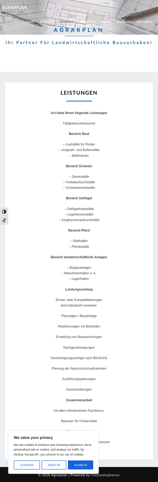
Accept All (80, 465)
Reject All (54, 465)
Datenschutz (145, 21)
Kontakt (105, 21)
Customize (27, 465)
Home (30, 21)
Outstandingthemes (105, 475)
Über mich (47, 21)
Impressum (124, 21)
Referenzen (87, 21)
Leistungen (67, 21)
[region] (53, 452)
